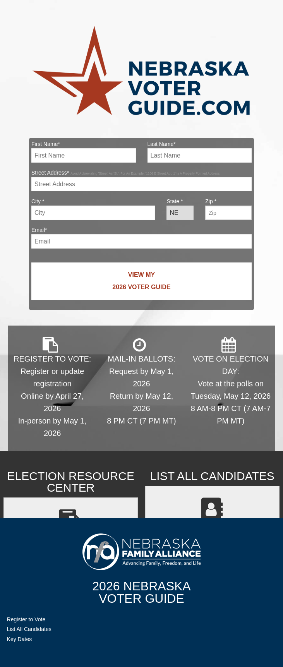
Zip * (228, 209)
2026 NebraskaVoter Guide (141, 592)
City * (93, 209)
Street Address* (141, 180)
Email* (141, 238)
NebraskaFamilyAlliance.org (141, 551)
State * (180, 209)
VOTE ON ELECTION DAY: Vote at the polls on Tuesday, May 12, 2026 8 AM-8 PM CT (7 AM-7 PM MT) (230, 381)
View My (141, 282)
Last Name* (200, 152)
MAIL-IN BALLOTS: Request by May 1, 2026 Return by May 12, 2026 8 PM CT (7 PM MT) (141, 381)
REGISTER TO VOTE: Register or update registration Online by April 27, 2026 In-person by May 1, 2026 (52, 387)
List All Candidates (29, 629)
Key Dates (19, 639)
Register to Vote (26, 619)
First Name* (83, 152)
